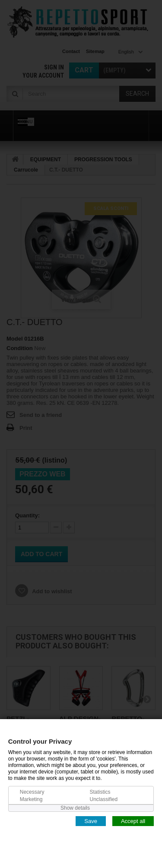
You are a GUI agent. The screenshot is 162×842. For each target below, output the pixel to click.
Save (90, 820)
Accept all (133, 820)
